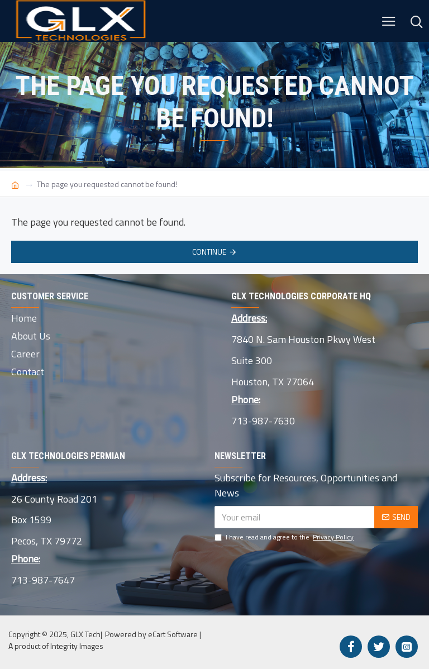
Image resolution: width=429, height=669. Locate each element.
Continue (209, 251)
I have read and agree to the (284, 537)
